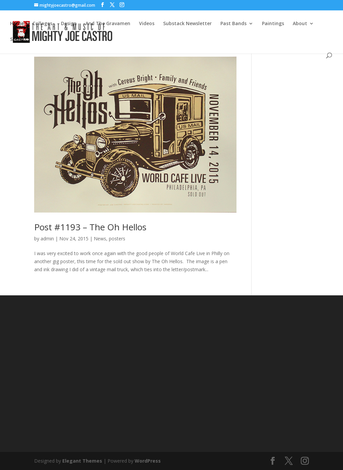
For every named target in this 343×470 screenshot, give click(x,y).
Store (16, 39)
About (300, 23)
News (100, 238)
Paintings (273, 23)
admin (47, 238)
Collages (42, 23)
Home (17, 23)
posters (117, 238)
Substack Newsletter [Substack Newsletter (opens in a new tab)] (187, 23)
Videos (146, 23)
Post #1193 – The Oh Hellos (90, 227)
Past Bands (233, 23)
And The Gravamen (107, 23)
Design (69, 23)
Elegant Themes (82, 461)
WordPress (148, 461)
